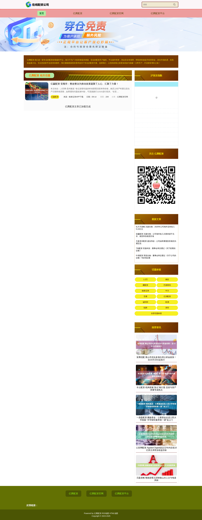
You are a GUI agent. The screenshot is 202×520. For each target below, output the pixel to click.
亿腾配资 (77, 13)
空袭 (145, 296)
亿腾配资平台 (158, 13)
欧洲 (167, 302)
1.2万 (145, 279)
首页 (41, 13)
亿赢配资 (54, 97)
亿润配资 (167, 296)
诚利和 (145, 302)
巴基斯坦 (167, 285)
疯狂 (167, 279)
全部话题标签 (156, 313)
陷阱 (145, 308)
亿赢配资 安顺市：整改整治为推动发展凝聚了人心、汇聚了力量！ (85, 84)
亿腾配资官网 (117, 13)
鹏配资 (145, 285)
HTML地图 (114, 513)
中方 (167, 291)
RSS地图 (105, 513)
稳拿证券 (145, 291)
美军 (167, 308)
